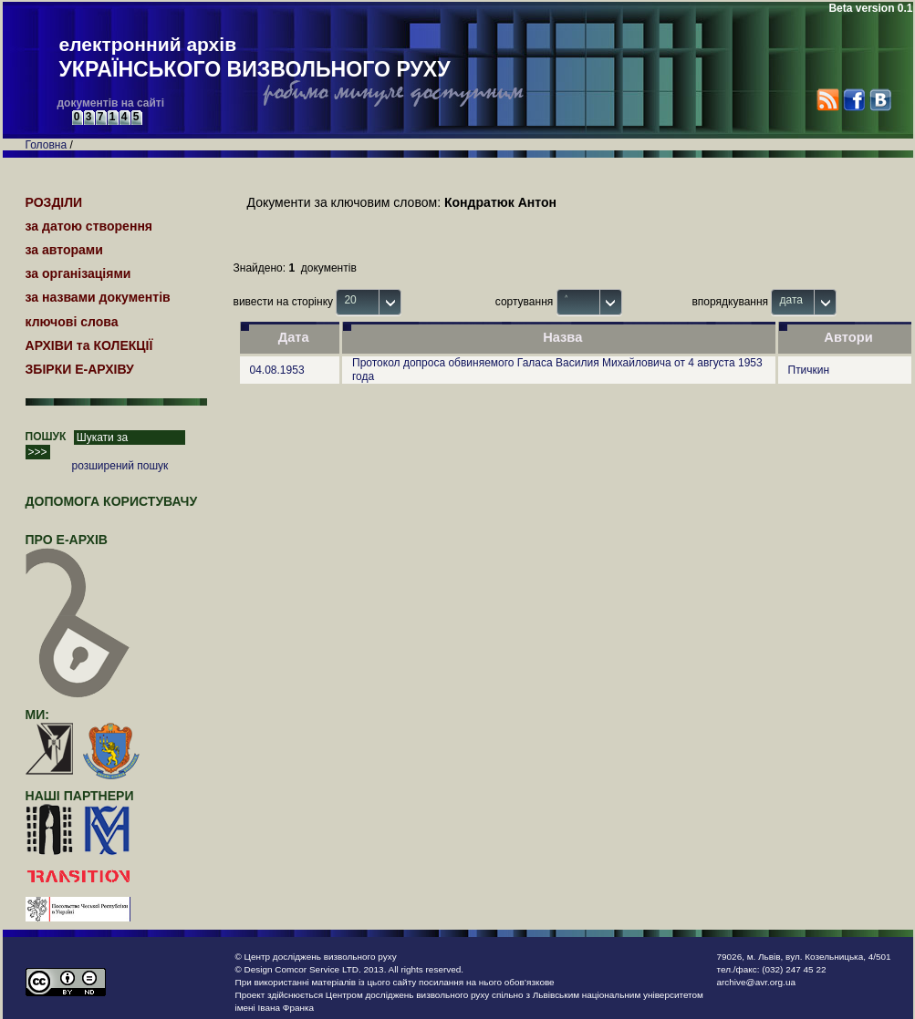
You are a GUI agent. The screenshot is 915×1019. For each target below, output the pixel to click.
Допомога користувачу (112, 501)
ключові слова (72, 321)
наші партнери (80, 795)
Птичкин (809, 370)
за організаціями (78, 273)
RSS (827, 99)
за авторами (64, 249)
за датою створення (89, 226)
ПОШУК (46, 436)
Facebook (853, 99)
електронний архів (255, 58)
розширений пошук (120, 465)
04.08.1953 (277, 370)
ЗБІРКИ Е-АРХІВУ (80, 369)
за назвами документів (98, 297)
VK (879, 99)
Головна (47, 145)
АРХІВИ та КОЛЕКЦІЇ (89, 345)
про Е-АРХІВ (78, 547)
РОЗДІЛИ (54, 202)
